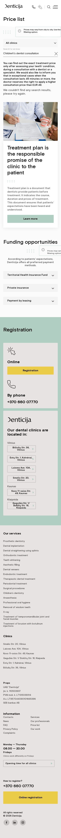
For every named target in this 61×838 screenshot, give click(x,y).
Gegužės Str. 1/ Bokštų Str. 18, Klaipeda (21, 505)
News (6, 721)
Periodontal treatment (15, 583)
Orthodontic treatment (15, 555)
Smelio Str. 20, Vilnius (21, 479)
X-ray (6, 612)
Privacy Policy (10, 729)
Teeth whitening (11, 560)
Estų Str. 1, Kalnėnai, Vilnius (21, 458)
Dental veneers (11, 569)
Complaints (9, 733)
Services (35, 717)
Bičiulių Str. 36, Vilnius (21, 448)
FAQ (5, 725)
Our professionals (40, 721)
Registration (30, 370)
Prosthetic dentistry (14, 541)
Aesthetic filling (11, 564)
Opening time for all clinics (20, 763)
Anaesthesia (9, 597)
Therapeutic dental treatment (19, 579)
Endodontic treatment (15, 574)
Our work (35, 729)
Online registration (30, 797)
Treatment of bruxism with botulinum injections (23, 625)
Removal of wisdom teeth (16, 607)
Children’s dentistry (13, 593)
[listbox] (30, 43)
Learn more (30, 219)
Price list (35, 725)
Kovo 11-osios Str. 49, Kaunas (21, 492)
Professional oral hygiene (16, 602)
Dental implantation (13, 546)
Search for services (11, 49)
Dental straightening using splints (21, 550)
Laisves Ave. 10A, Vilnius (21, 469)
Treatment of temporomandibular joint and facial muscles (26, 618)
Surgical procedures (14, 588)
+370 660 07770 (22, 402)
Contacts (8, 717)
